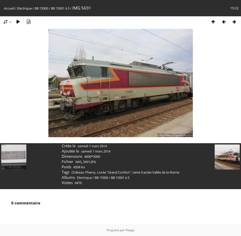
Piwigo (129, 230)
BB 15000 (41, 8)
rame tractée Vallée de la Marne (155, 172)
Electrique (24, 8)
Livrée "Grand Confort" (114, 172)
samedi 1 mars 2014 (92, 146)
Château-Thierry (83, 172)
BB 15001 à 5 (60, 8)
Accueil (9, 8)
